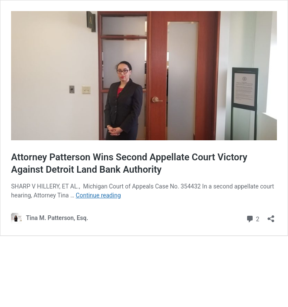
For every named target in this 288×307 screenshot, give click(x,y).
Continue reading (98, 195)
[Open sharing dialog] (271, 216)
